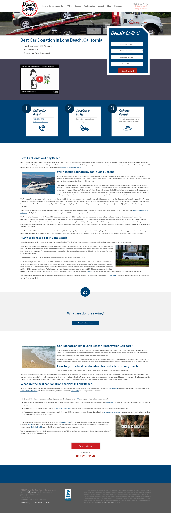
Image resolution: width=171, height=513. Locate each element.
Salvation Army (65, 422)
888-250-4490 (140, 3)
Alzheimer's (110, 402)
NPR (77, 399)
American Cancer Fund (63, 408)
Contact (118, 6)
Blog (109, 6)
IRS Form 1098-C (112, 275)
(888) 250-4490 (38, 119)
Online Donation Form (40, 122)
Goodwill (30, 424)
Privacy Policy (25, 503)
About (101, 6)
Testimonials (89, 6)
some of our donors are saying (70, 167)
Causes (78, 6)
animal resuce (113, 388)
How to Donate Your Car (53, 6)
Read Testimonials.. (85, 323)
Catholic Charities (37, 427)
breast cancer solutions (112, 412)
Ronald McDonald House (28, 391)
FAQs (69, 6)
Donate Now (85, 446)
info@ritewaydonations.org (106, 502)
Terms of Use (37, 503)
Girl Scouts (75, 391)
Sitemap (47, 503)
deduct (88, 271)
